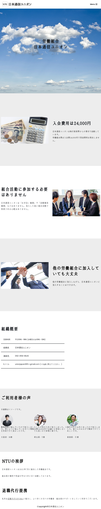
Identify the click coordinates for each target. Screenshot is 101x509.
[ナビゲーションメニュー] (93, 4)
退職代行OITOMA (15, 499)
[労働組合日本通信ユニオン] (17, 4)
